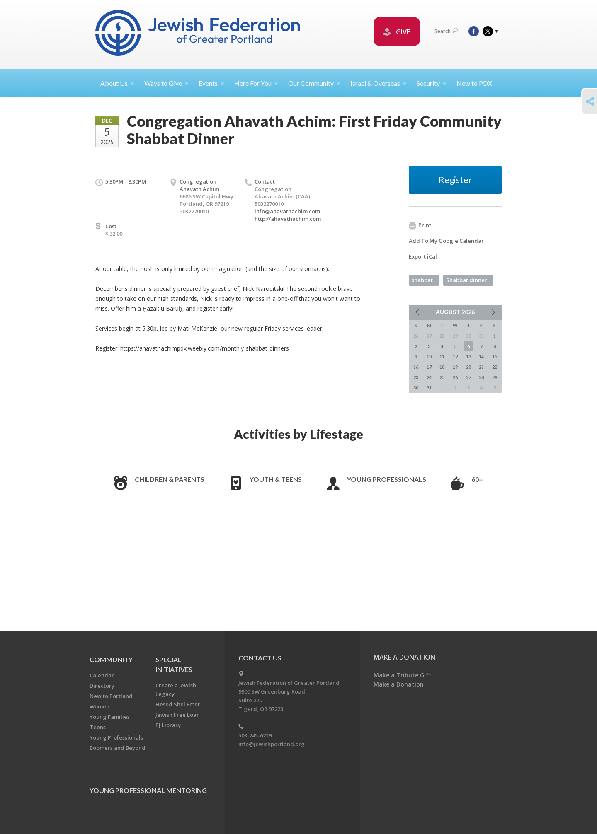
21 (481, 367)
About (117, 83)
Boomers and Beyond (118, 748)
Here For (256, 83)
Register (455, 179)
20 (468, 367)
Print (420, 225)
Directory (102, 685)
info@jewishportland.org (271, 744)
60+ (477, 479)
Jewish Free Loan (177, 714)
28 (481, 377)
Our (314, 83)
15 (494, 356)
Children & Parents (169, 479)
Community (111, 659)
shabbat (422, 280)
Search (446, 31)
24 (429, 377)
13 (468, 356)
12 (455, 356)
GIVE (396, 32)
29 (494, 377)
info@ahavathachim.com (287, 211)
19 (455, 367)
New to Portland (111, 696)
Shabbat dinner (466, 280)
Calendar (102, 675)
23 (415, 377)
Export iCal (423, 256)
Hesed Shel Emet (177, 704)
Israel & (378, 83)
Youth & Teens (276, 479)
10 (429, 356)
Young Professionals (386, 479)
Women (99, 706)
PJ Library (168, 725)
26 (455, 377)
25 (441, 377)
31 (429, 387)
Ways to (166, 83)
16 (415, 367)
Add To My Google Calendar (446, 240)
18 (441, 367)
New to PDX (474, 83)
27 (468, 377)
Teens (98, 727)
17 (429, 367)
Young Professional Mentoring (148, 790)
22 (494, 367)
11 (441, 356)
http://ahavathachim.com (288, 218)
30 (415, 387)
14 (481, 356)
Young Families (110, 716)
